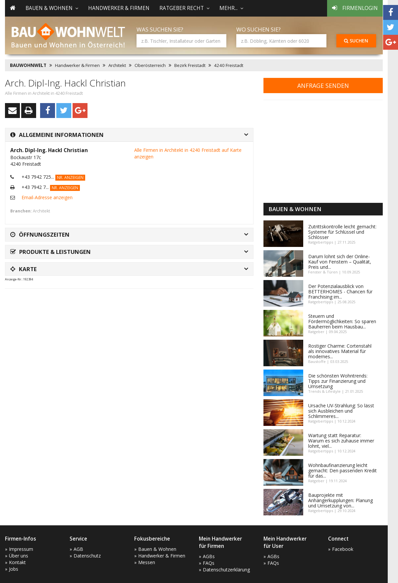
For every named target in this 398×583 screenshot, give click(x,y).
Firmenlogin (355, 8)
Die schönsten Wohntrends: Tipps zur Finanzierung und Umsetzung (338, 381)
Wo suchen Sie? (258, 29)
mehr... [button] (231, 8)
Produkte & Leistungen (50, 252)
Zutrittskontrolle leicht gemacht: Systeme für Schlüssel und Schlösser (342, 231)
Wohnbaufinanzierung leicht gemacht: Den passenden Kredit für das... (342, 470)
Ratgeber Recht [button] (184, 8)
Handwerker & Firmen (118, 8)
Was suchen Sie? (160, 29)
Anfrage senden (323, 85)
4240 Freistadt (228, 65)
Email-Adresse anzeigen (47, 197)
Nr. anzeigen (70, 177)
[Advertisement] (125, 310)
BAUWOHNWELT (28, 65)
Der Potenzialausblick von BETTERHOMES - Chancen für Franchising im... (340, 291)
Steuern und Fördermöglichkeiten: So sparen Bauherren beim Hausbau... (342, 321)
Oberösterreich (150, 65)
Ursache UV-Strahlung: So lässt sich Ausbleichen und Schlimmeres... (341, 410)
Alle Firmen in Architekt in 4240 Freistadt (44, 93)
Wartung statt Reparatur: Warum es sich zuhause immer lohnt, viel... (341, 440)
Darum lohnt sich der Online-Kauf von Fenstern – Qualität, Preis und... (339, 261)
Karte (23, 269)
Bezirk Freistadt (189, 65)
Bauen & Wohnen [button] (52, 8)
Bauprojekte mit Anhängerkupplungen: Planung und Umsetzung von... (340, 500)
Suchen (356, 40)
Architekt (117, 65)
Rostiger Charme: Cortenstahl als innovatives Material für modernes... (339, 351)
